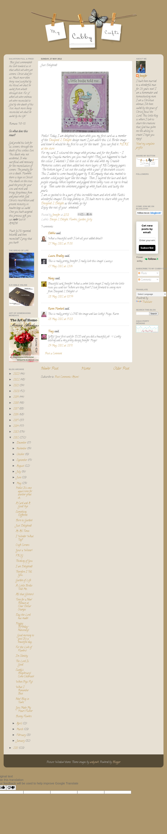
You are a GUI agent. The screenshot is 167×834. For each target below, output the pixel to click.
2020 (16, 391)
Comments (144, 280)
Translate (144, 302)
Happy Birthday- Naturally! (22, 627)
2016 (16, 415)
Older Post (121, 369)
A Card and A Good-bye (23, 505)
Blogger (116, 762)
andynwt (94, 762)
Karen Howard (56, 309)
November (21, 449)
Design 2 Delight (58, 220)
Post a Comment (53, 354)
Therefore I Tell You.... (24, 574)
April (19, 724)
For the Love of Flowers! (24, 649)
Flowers (73, 220)
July (19, 472)
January (20, 741)
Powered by (147, 259)
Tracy (51, 332)
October (20, 454)
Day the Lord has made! (23, 617)
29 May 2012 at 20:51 (60, 346)
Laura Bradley (56, 256)
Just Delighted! (24, 526)
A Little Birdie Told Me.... (24, 587)
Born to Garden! (24, 520)
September (22, 460)
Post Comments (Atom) (67, 377)
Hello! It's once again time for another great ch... (24, 493)
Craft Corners (22, 545)
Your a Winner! (24, 550)
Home (85, 369)
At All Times (22, 531)
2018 (16, 403)
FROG (19, 556)
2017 (16, 409)
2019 (16, 397)
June (19, 478)
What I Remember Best (22, 690)
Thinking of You (24, 561)
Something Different (21, 514)
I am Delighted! (24, 567)
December (21, 443)
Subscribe (147, 247)
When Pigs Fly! (24, 682)
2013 (16, 432)
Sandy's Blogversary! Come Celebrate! (25, 673)
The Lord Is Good (22, 663)
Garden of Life (23, 580)
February (21, 735)
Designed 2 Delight (60, 140)
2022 (16, 380)
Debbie (51, 233)
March (20, 729)
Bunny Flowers (24, 716)
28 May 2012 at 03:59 (60, 297)
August (20, 466)
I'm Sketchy (22, 656)
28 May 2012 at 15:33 (60, 319)
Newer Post (49, 369)
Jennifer (143, 76)
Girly (89, 220)
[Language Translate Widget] (151, 294)
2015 (16, 420)
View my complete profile (145, 146)
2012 (16, 438)
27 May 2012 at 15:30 (60, 244)
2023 (16, 374)
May (19, 483)
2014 (16, 426)
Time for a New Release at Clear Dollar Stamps (24, 605)
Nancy (51, 279)
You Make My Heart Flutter (24, 709)
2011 (16, 748)
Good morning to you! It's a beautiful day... (25, 638)
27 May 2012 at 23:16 (60, 266)
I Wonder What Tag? (24, 538)
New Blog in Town (22, 701)
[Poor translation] (11, 787)
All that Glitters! (25, 594)
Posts (142, 273)
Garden (82, 220)
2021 (16, 386)
